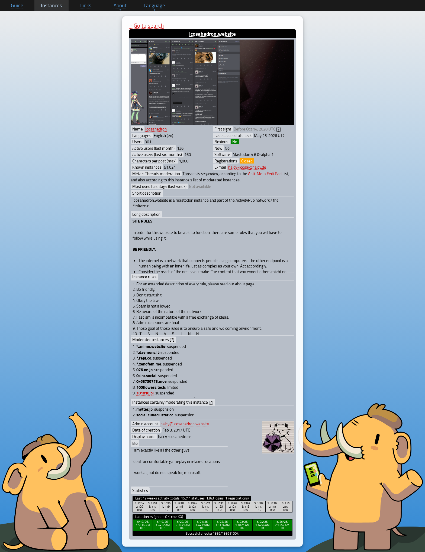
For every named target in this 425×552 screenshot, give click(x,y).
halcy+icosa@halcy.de (247, 167)
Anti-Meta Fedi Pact (265, 173)
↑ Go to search (146, 25)
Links (85, 5)
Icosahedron (156, 129)
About (120, 5)
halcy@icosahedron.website (184, 423)
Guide (17, 5)
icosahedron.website (212, 33)
